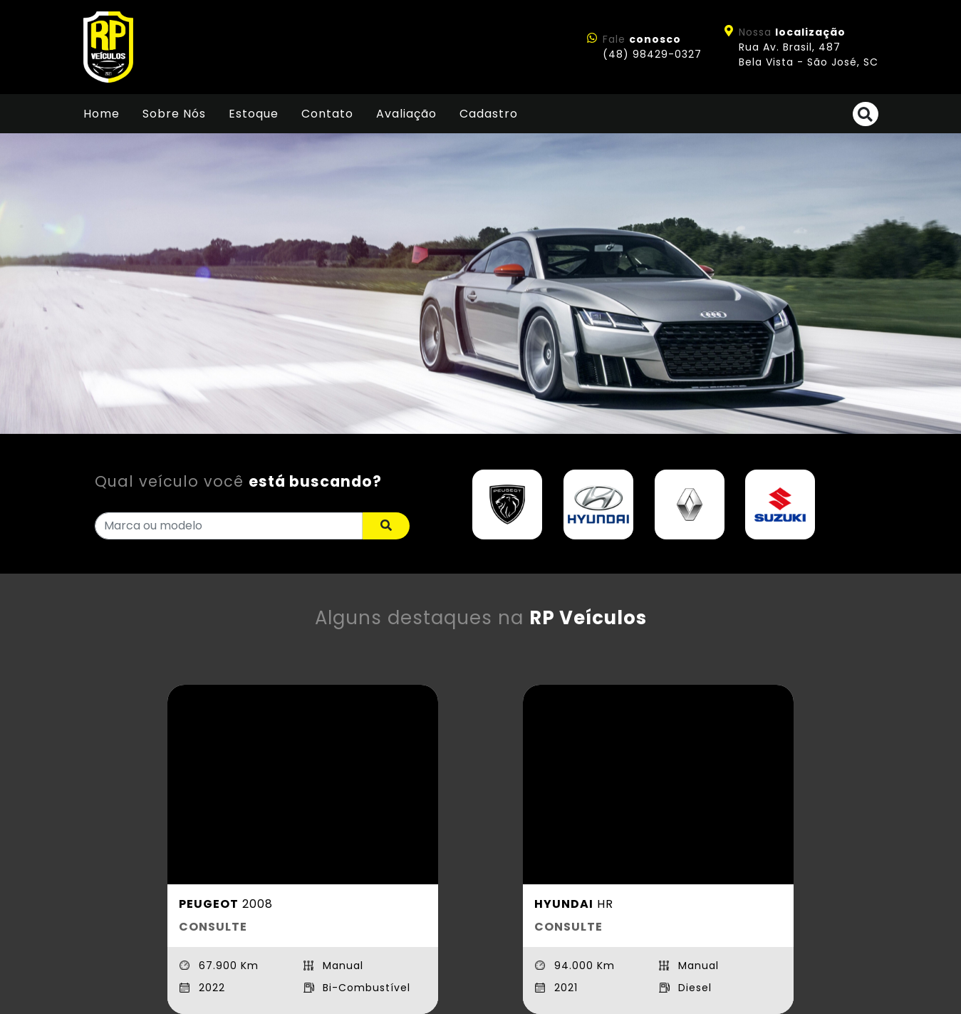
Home (101, 113)
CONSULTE (213, 927)
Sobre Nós (174, 113)
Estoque (254, 113)
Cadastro (488, 113)
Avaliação (406, 113)
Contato (327, 113)
